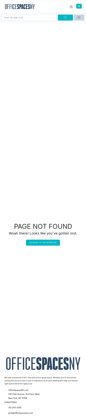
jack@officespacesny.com (20, 413)
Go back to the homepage (43, 242)
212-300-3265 (14, 407)
